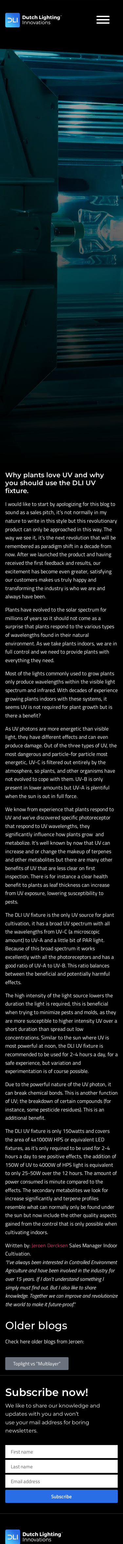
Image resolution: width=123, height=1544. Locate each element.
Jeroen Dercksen (50, 1245)
